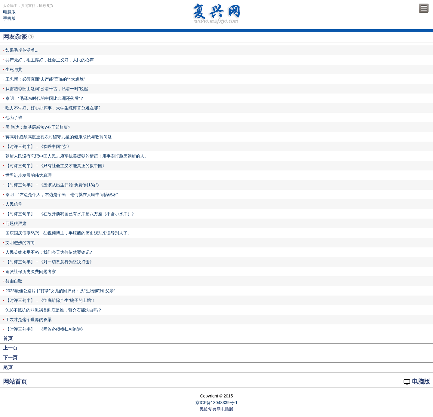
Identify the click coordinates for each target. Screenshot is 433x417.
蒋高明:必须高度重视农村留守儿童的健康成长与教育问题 (58, 136)
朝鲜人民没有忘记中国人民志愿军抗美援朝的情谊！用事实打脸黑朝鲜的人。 (77, 156)
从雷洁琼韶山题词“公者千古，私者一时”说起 (46, 88)
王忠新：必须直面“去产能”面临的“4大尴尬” (45, 79)
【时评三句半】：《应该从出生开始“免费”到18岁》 (53, 184)
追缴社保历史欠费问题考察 (30, 271)
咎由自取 (13, 281)
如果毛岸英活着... (21, 50)
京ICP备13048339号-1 (216, 402)
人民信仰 (13, 204)
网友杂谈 (15, 36)
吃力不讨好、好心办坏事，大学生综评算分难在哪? (52, 108)
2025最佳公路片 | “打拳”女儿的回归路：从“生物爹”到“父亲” (60, 290)
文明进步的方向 (20, 242)
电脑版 (9, 11)
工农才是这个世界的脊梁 (28, 319)
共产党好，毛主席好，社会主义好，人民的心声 (49, 59)
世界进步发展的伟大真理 (28, 175)
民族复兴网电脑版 (216, 409)
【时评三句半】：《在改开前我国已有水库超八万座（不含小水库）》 (70, 213)
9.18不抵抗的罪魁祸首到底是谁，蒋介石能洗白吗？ (53, 310)
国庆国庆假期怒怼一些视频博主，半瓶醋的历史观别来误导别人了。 (68, 233)
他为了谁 (13, 117)
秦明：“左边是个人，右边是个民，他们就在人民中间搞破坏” (61, 194)
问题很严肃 (15, 223)
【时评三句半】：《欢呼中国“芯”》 (38, 146)
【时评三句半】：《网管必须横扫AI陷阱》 (45, 329)
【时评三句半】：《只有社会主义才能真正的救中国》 (55, 165)
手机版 (9, 18)
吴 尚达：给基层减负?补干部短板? (37, 127)
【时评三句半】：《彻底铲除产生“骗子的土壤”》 (51, 300)
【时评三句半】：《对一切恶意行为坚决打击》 (49, 261)
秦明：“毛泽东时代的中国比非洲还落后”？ (44, 98)
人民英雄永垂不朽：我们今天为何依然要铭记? (48, 252)
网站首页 (15, 381)
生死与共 (13, 69)
